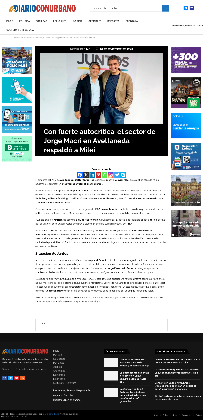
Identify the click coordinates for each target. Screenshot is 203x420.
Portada (16, 38)
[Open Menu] (192, 8)
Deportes (113, 21)
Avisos (199, 415)
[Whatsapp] (104, 175)
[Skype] (123, 175)
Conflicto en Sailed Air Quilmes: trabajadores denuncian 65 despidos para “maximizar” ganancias (133, 395)
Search (165, 8)
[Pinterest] (98, 175)
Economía (132, 21)
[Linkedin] (92, 175)
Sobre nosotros (170, 415)
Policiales (59, 21)
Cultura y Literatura (20, 30)
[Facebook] (80, 175)
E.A (88, 48)
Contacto (186, 415)
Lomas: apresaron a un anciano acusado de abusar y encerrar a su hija (134, 362)
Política (24, 21)
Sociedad (41, 21)
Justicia (77, 21)
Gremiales (94, 21)
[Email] (186, 8)
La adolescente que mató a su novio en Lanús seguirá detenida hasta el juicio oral (177, 372)
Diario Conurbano (51, 414)
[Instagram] (111, 175)
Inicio (9, 21)
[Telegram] (117, 175)
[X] (86, 175)
